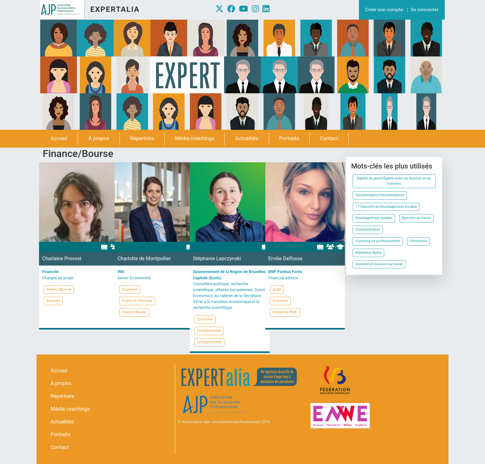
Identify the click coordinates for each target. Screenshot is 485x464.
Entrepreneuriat (209, 331)
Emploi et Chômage (137, 301)
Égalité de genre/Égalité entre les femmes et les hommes (394, 181)
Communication (367, 229)
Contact (329, 138)
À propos (98, 138)
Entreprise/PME (209, 342)
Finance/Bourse (59, 289)
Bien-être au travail (416, 218)
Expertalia (115, 9)
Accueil (59, 138)
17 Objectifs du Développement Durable (386, 207)
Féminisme (418, 241)
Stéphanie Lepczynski (217, 258)
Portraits (289, 138)
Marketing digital (368, 253)
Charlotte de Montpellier (144, 258)
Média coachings (194, 138)
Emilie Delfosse (285, 258)
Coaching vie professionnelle (377, 241)
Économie (130, 289)
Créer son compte (384, 9)
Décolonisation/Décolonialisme (379, 195)
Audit (277, 289)
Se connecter (424, 9)
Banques (53, 301)
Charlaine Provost (61, 258)
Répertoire (142, 138)
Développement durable (373, 218)
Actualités (246, 138)
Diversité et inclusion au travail (379, 264)
